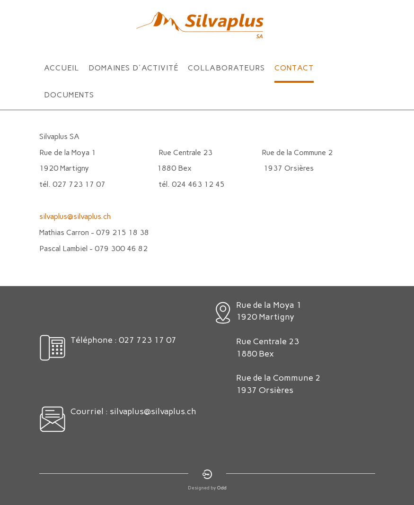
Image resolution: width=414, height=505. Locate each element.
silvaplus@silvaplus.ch (75, 216)
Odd (222, 488)
